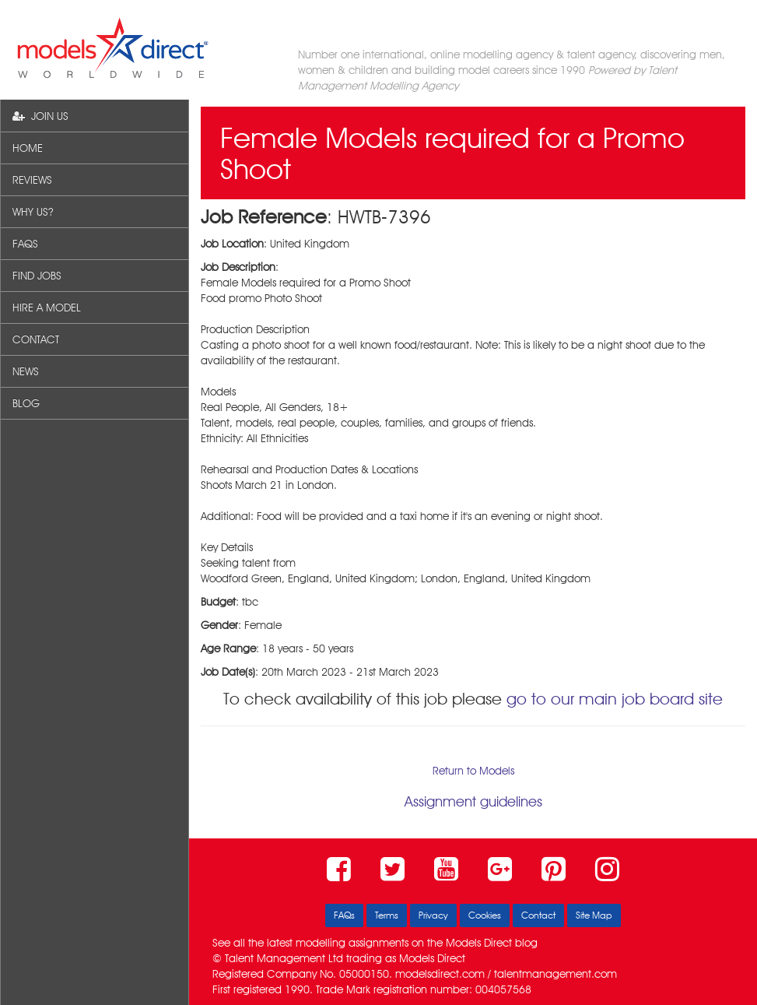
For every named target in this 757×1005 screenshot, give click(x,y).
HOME (27, 148)
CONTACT (35, 339)
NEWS (25, 371)
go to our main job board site (614, 698)
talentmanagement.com (555, 974)
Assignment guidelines (473, 801)
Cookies (484, 915)
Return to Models (473, 770)
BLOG (26, 403)
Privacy (433, 915)
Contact (538, 915)
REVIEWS (32, 180)
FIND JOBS (36, 275)
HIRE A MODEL (46, 307)
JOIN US (40, 116)
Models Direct (479, 942)
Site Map (594, 915)
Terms (386, 915)
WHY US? (32, 212)
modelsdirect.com (440, 974)
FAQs (344, 915)
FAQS (25, 243)
